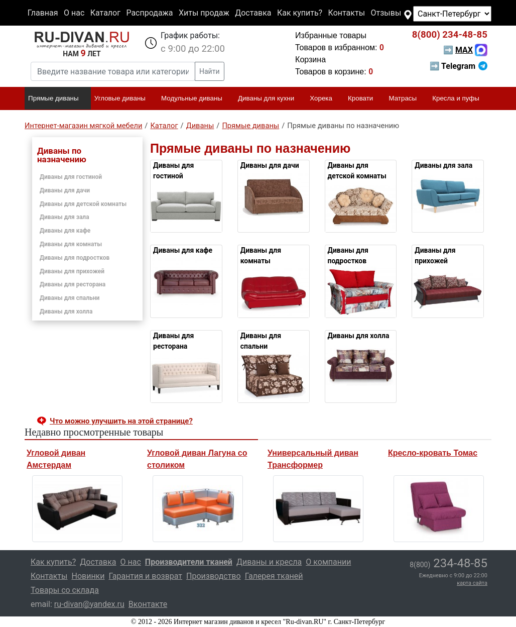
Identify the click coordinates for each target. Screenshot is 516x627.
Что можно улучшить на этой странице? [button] (121, 421)
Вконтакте (147, 604)
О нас (74, 13)
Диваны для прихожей (72, 271)
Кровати (364, 98)
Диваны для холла (66, 311)
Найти (209, 71)
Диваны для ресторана (72, 284)
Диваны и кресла (269, 562)
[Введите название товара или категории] (113, 71)
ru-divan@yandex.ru (89, 604)
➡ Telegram (458, 66)
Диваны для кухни (270, 98)
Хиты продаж (204, 13)
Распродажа (149, 13)
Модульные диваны (196, 98)
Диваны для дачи (65, 190)
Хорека (325, 98)
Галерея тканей (274, 576)
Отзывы (386, 13)
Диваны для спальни (69, 297)
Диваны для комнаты (71, 244)
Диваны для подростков (74, 257)
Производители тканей (188, 562)
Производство (213, 576)
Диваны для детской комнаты (83, 203)
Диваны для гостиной (71, 176)
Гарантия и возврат (146, 576)
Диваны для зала (64, 217)
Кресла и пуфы (460, 98)
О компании (328, 562)
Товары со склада (65, 590)
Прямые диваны (57, 98)
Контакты (346, 13)
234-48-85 (449, 34)
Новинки (87, 576)
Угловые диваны (124, 98)
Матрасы (407, 98)
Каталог (105, 13)
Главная (43, 13)
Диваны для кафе (65, 230)
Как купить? (299, 13)
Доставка (253, 13)
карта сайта (472, 583)
